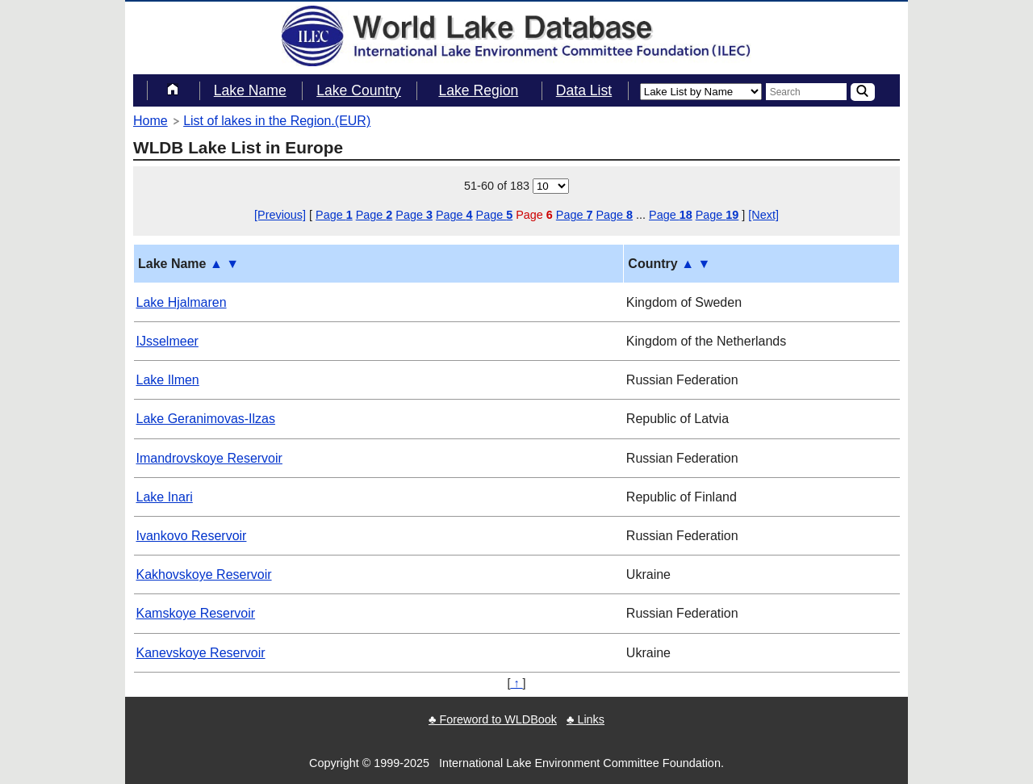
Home (150, 121)
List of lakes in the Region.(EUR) (276, 121)
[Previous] (280, 214)
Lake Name (250, 90)
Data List (584, 90)
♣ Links (585, 719)
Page (334, 214)
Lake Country (358, 90)
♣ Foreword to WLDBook (493, 719)
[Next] (763, 214)
